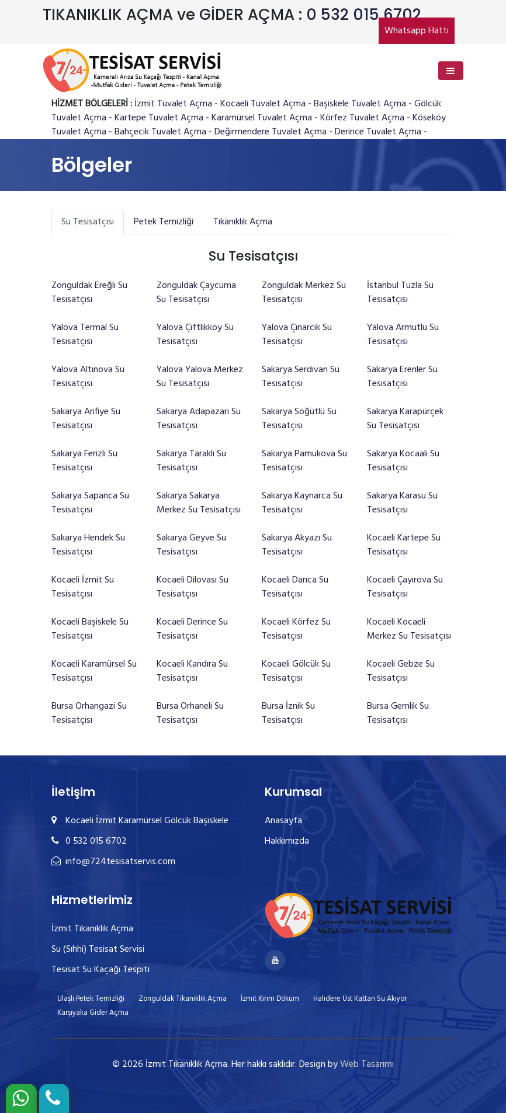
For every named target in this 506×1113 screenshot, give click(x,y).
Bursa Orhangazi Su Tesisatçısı (89, 713)
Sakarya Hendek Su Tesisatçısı (88, 545)
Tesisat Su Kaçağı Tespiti (100, 969)
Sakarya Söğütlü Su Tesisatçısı (299, 419)
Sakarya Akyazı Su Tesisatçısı (297, 545)
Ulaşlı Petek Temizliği (90, 999)
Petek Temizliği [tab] (163, 222)
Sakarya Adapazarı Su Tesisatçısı (199, 419)
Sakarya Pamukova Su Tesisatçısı (304, 461)
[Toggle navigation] (450, 70)
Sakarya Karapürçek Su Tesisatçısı (405, 419)
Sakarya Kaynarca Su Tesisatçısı (302, 503)
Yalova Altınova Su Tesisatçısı (87, 377)
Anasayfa (283, 820)
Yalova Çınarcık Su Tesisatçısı (297, 335)
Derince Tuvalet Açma (378, 132)
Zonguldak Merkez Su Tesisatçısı (304, 293)
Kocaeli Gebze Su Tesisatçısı (401, 671)
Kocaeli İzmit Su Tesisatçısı (82, 587)
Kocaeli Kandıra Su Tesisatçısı (192, 671)
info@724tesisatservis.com (113, 861)
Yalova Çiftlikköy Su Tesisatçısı (195, 335)
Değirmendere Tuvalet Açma (270, 132)
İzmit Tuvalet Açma (173, 104)
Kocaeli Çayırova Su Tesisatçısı (405, 587)
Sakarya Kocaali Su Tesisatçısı (403, 461)
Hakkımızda (287, 841)
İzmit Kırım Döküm (270, 999)
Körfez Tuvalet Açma (362, 118)
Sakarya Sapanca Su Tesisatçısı (90, 503)
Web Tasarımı (367, 1064)
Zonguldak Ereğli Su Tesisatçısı (89, 293)
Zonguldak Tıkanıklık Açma (182, 999)
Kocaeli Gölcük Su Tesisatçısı (296, 671)
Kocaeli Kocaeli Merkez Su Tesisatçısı (409, 629)
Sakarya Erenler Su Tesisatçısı (402, 377)
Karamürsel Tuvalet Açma (262, 118)
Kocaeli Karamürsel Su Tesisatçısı (94, 671)
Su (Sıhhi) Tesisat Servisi (97, 949)
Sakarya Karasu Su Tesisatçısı (402, 503)
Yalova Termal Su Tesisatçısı (85, 335)
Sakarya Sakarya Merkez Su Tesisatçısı (199, 503)
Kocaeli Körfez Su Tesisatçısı (296, 629)
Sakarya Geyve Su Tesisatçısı (191, 545)
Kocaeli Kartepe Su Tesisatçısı (404, 545)
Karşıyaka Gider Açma (93, 1013)
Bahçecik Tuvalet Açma (160, 132)
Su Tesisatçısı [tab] (87, 222)
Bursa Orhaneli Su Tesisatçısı (190, 713)
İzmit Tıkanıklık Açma (92, 929)
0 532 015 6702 (363, 14)
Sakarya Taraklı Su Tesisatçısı (191, 461)
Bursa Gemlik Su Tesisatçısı (398, 713)
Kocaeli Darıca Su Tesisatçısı (295, 587)
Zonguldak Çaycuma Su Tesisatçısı (196, 293)
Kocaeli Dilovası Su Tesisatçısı (192, 587)
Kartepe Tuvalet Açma (159, 118)
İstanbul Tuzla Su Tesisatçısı (400, 293)
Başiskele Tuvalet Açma (360, 104)
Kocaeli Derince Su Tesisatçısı (192, 629)
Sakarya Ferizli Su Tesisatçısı (84, 461)
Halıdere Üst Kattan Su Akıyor (360, 999)
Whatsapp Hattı (416, 31)
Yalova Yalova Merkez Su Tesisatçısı (200, 377)
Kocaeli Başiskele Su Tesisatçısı (90, 629)
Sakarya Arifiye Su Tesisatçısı (85, 419)
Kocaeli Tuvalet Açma (263, 104)
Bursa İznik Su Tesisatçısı (288, 713)
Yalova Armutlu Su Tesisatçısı (403, 335)
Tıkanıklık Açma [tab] (242, 222)
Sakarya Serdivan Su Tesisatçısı (300, 377)
